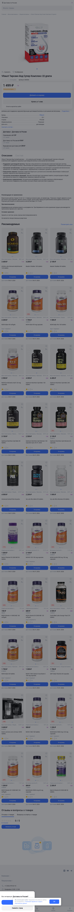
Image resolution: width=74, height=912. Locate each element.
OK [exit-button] (54, 902)
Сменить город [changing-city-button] (17, 908)
